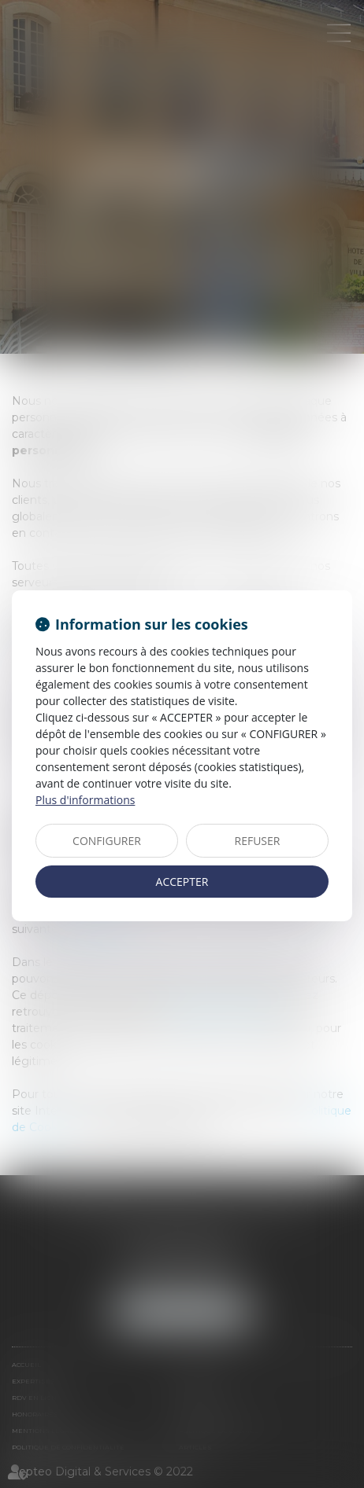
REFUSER (257, 840)
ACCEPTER (182, 881)
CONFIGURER (106, 840)
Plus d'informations (85, 799)
